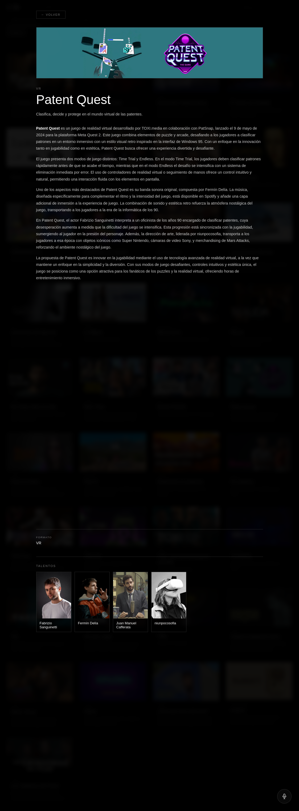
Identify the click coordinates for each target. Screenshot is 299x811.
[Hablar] (284, 796)
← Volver (50, 14)
